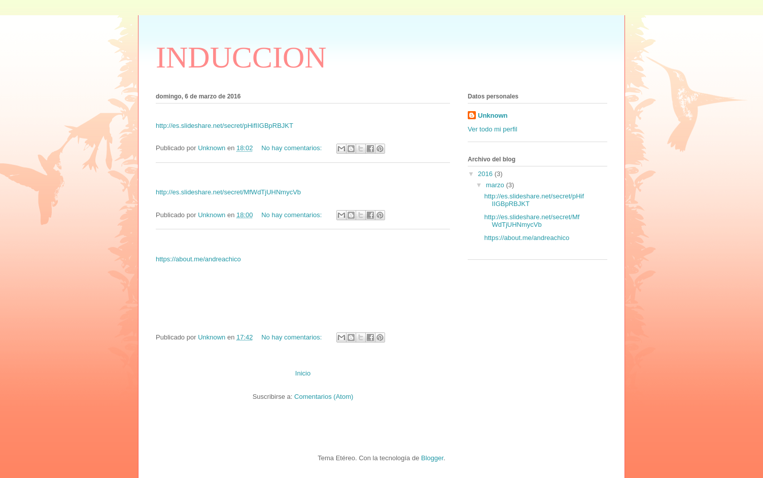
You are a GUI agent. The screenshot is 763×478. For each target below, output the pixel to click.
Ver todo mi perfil (492, 129)
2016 (486, 174)
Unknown (493, 115)
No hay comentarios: (292, 148)
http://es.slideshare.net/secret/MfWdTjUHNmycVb (228, 192)
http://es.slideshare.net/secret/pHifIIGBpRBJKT (224, 125)
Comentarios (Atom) (323, 396)
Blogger (432, 458)
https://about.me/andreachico (198, 259)
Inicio (302, 373)
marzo (496, 185)
